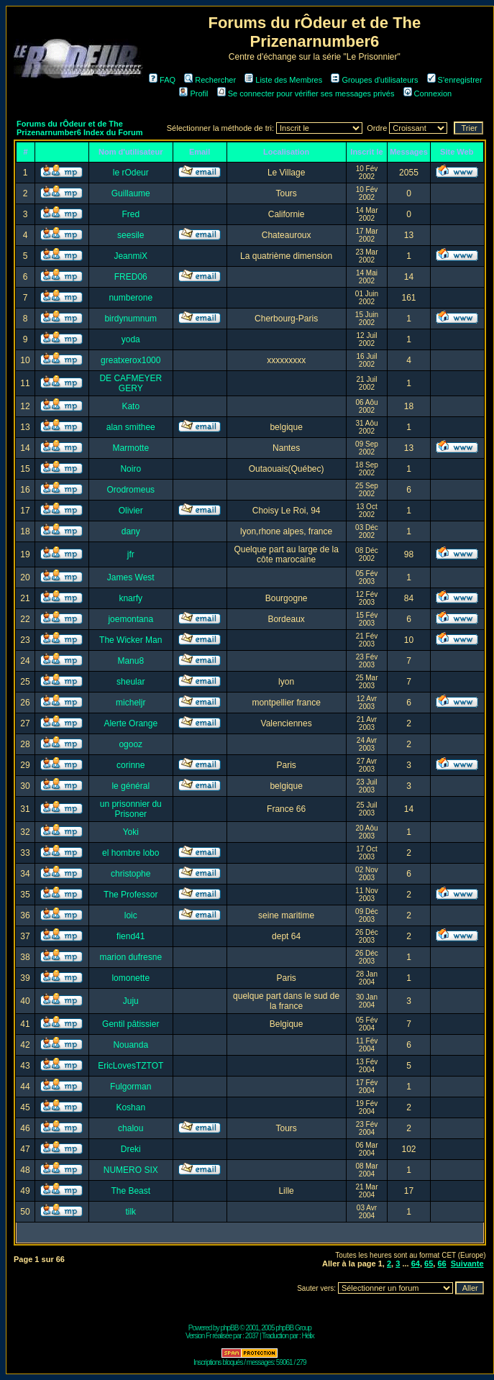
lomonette (130, 978)
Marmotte (130, 448)
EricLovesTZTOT (130, 1066)
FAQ (162, 80)
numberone (130, 298)
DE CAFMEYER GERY (130, 383)
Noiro (130, 469)
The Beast (130, 1191)
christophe (130, 874)
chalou (130, 1128)
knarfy (130, 598)
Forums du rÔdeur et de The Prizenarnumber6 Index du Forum (79, 128)
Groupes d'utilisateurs (374, 80)
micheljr (130, 703)
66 (441, 1263)
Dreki (131, 1149)
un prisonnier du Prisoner (131, 809)
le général (130, 786)
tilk (130, 1212)
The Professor (130, 895)
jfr (130, 554)
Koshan (130, 1107)
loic (130, 915)
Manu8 (130, 661)
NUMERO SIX (131, 1170)
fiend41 (130, 936)
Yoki (131, 832)
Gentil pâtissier (130, 1024)
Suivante (467, 1263)
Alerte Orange (130, 723)
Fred (130, 214)
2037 (251, 1336)
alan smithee (130, 427)
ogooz (130, 744)
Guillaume (130, 193)
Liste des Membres (283, 80)
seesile (130, 235)
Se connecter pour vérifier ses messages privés (306, 93)
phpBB (229, 1328)
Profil (193, 93)
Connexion (427, 93)
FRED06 (130, 277)
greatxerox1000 (130, 360)
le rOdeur (131, 173)
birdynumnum (130, 319)
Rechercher (210, 80)
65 (428, 1263)
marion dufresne (130, 957)
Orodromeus (130, 490)
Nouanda (130, 1045)
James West (131, 577)
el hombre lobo (130, 853)
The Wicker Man (130, 640)
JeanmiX (130, 256)
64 (415, 1263)
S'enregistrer (454, 80)
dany (131, 531)
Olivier (131, 511)
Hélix (308, 1336)
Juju (131, 1001)
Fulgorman (130, 1087)
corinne (130, 765)
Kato (130, 406)
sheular (130, 682)
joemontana (130, 619)
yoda (131, 339)
